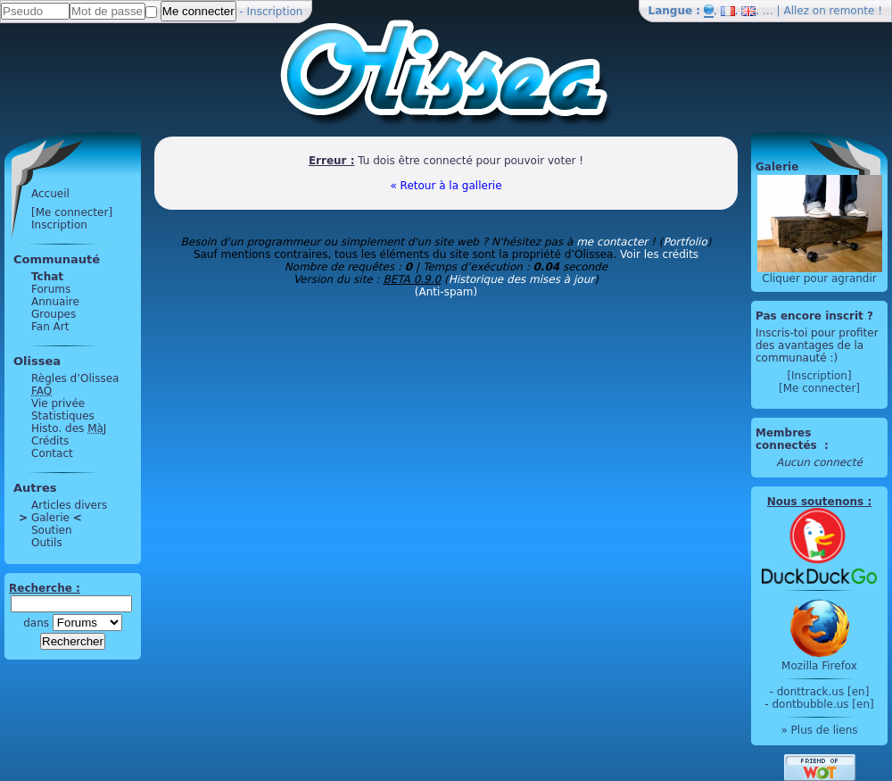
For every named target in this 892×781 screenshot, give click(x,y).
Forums (50, 289)
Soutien (51, 530)
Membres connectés (788, 439)
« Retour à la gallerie (445, 185)
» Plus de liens (818, 730)
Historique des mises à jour (522, 279)
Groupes (53, 314)
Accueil (50, 193)
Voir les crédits (659, 254)
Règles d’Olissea (75, 378)
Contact (52, 453)
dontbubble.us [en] (822, 704)
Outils (46, 542)
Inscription (275, 11)
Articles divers (69, 505)
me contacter (612, 242)
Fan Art (50, 326)
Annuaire (55, 301)
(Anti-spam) (446, 292)
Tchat (47, 276)
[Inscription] (819, 376)
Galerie (50, 517)
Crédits (50, 441)
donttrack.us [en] (823, 691)
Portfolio (684, 242)
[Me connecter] (71, 212)
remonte (852, 10)
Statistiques (63, 416)
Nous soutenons (815, 501)
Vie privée (58, 403)
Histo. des (68, 428)
